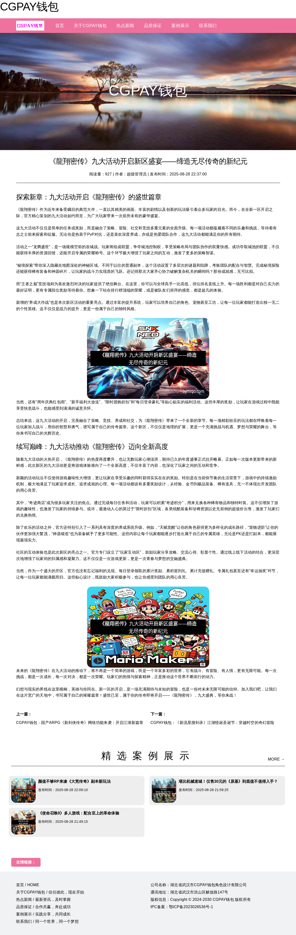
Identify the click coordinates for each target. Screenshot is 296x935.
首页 (59, 25)
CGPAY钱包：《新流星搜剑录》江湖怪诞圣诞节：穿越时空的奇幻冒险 (212, 723)
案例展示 (180, 25)
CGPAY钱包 (29, 6)
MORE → (276, 759)
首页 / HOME (27, 885)
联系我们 (208, 25)
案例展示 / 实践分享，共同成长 (43, 914)
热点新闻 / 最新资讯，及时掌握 (43, 899)
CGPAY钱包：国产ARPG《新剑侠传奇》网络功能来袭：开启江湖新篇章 (79, 723)
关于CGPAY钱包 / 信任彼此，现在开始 (50, 892)
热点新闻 (125, 25)
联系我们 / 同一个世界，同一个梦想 (47, 921)
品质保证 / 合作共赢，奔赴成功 (43, 907)
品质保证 (153, 25)
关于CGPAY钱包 (90, 25)
